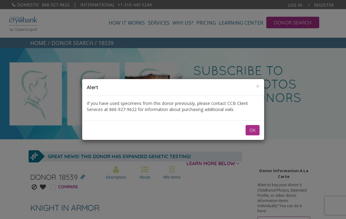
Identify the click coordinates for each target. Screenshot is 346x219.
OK (253, 130)
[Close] (258, 86)
